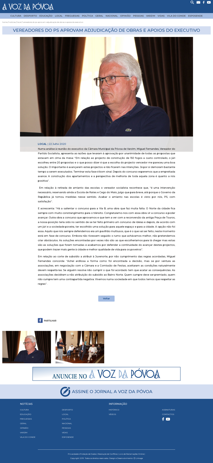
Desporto (30, 15)
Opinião (125, 15)
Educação (45, 15)
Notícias (12, 22)
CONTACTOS (168, 414)
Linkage (139, 458)
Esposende (195, 15)
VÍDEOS (112, 414)
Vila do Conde (176, 15)
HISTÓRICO (114, 410)
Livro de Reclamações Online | (132, 454)
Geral (99, 15)
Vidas (161, 15)
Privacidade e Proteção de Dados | (82, 454)
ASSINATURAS (168, 410)
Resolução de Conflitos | (108, 454)
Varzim (150, 15)
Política (87, 15)
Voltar (106, 298)
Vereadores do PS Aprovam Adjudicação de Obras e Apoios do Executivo (53, 22)
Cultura (15, 15)
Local (59, 15)
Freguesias (72, 15)
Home (4, 22)
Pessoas (138, 15)
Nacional (112, 15)
